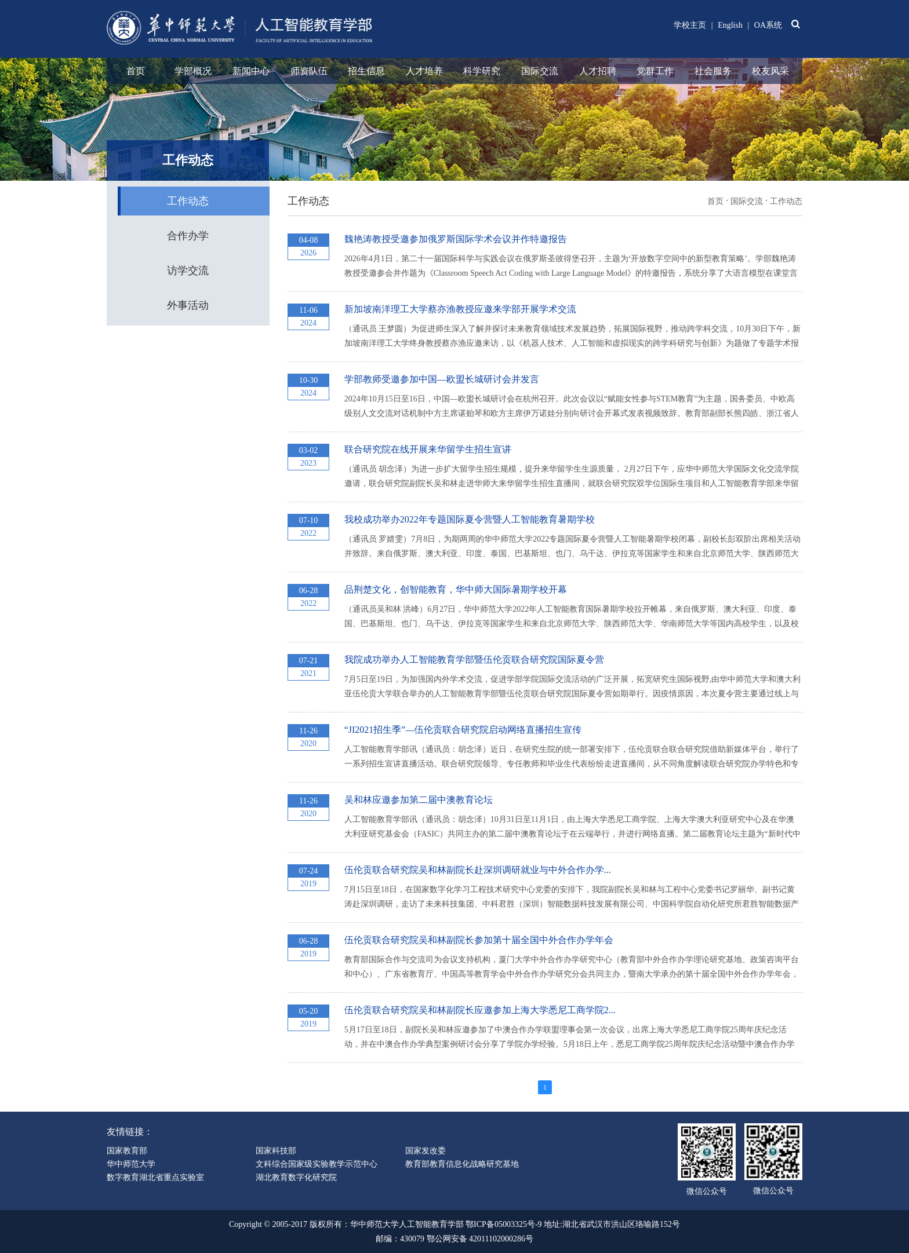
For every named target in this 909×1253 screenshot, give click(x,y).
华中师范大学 (131, 1164)
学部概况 (193, 71)
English (730, 25)
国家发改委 (425, 1150)
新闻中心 (251, 71)
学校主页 (690, 25)
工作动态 (188, 201)
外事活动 (188, 305)
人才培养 (424, 71)
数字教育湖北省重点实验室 (155, 1177)
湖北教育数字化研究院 (296, 1177)
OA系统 (768, 25)
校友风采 (770, 71)
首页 (135, 71)
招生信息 (366, 71)
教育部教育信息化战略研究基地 (462, 1164)
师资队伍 (309, 71)
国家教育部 (127, 1150)
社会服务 (713, 71)
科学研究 (481, 71)
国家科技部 (276, 1150)
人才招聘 (597, 71)
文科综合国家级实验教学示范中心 (316, 1164)
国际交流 (539, 71)
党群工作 (655, 71)
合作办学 (188, 236)
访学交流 (188, 270)
